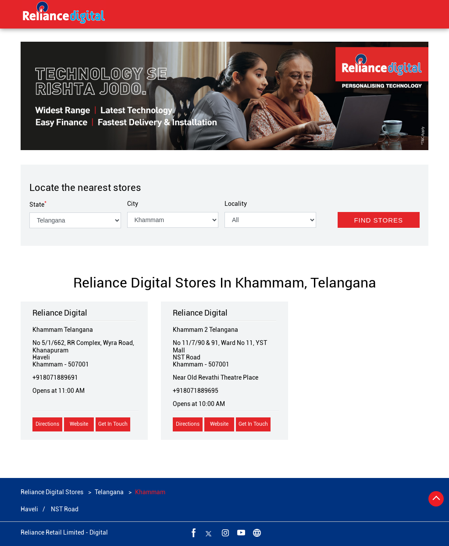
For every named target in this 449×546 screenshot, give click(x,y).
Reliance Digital (59, 312)
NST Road (64, 509)
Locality (235, 203)
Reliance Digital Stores (53, 492)
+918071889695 (195, 390)
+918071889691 (55, 377)
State (37, 204)
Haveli (29, 509)
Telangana (109, 492)
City (132, 203)
